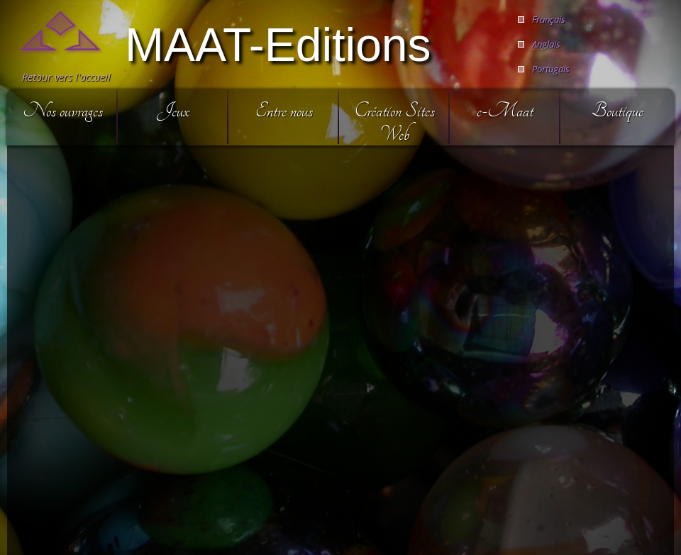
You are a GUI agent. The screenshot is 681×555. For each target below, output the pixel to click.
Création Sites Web (395, 122)
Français (548, 19)
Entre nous (284, 110)
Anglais (546, 44)
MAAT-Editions (278, 43)
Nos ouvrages (63, 110)
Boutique (617, 110)
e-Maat (505, 110)
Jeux (173, 110)
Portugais (551, 68)
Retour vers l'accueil (66, 77)
